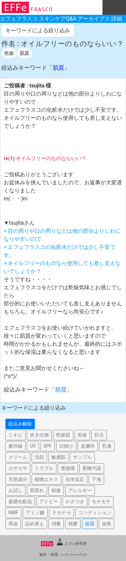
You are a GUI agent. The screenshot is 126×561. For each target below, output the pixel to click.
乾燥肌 (63, 435)
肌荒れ (37, 490)
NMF (13, 512)
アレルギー (80, 490)
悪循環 (68, 468)
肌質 (24, 53)
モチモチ (101, 501)
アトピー (48, 501)
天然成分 (17, 479)
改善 (106, 523)
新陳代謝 (91, 468)
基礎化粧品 (20, 501)
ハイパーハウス (74, 555)
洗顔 (39, 457)
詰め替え (34, 523)
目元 (99, 435)
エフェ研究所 (63, 543)
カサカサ (17, 468)
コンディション (94, 512)
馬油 (13, 523)
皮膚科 (88, 446)
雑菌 (73, 523)
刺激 (56, 490)
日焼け (66, 446)
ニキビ (15, 435)
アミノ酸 (35, 512)
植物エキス (46, 479)
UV (33, 446)
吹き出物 (39, 435)
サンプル (82, 457)
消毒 (56, 523)
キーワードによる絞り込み (37, 30)
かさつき (75, 501)
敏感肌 (58, 457)
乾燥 (9, 53)
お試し (15, 490)
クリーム (17, 457)
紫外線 (15, 446)
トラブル (44, 468)
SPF (47, 446)
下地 (96, 479)
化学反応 (75, 479)
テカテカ (61, 512)
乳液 (107, 446)
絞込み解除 (20, 423)
